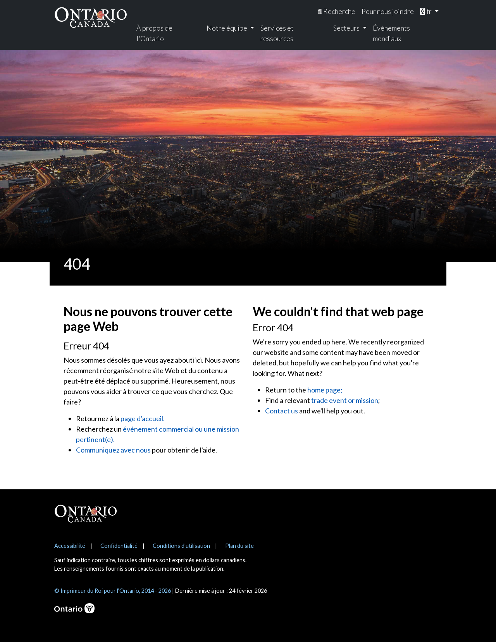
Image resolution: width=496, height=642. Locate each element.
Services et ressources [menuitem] (277, 33)
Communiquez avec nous (113, 450)
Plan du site (239, 545)
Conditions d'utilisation (181, 545)
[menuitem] (336, 11)
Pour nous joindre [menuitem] (388, 11)
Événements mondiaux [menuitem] (391, 33)
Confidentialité (119, 545)
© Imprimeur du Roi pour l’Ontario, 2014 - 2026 (112, 590)
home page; (325, 390)
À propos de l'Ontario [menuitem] (154, 33)
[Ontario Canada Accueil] (90, 17)
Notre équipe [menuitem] (227, 28)
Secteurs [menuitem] (347, 28)
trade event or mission (344, 400)
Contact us (281, 410)
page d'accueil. (143, 418)
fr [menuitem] (426, 11)
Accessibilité (69, 545)
